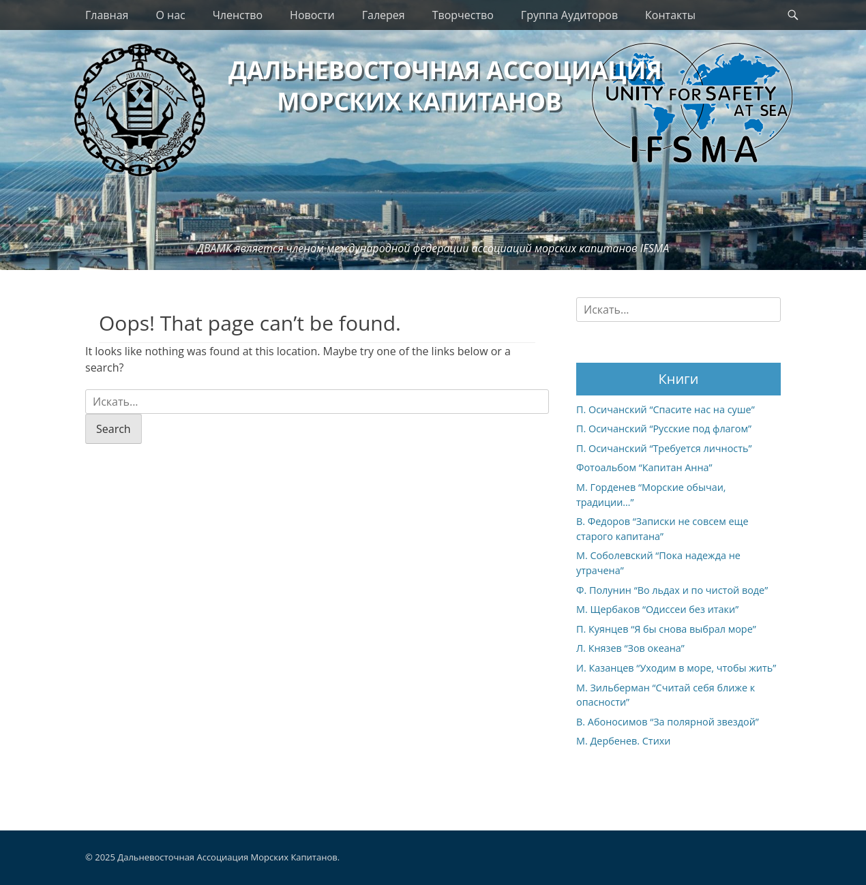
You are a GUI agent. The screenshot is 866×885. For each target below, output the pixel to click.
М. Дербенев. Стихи (623, 740)
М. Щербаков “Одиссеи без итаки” (657, 609)
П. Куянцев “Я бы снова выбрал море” (666, 628)
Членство (238, 14)
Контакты (670, 14)
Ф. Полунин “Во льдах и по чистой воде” (672, 590)
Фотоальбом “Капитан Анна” (644, 467)
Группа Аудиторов (569, 14)
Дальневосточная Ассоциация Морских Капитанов (227, 857)
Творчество (463, 14)
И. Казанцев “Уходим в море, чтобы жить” (676, 667)
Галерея (383, 14)
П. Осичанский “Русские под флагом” (663, 428)
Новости (312, 14)
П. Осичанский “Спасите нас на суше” (665, 409)
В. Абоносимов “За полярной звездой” (667, 721)
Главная (106, 14)
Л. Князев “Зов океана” (630, 648)
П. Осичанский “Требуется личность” (664, 448)
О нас (170, 14)
